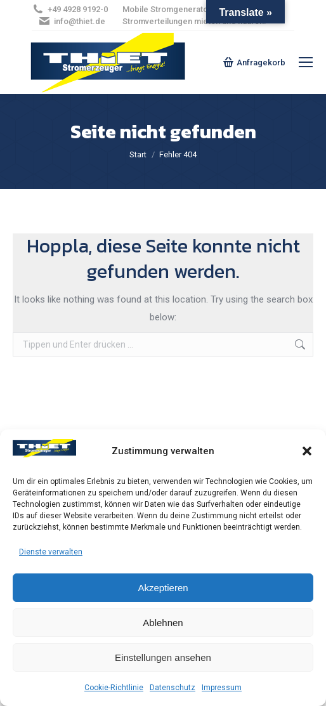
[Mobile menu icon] (305, 62)
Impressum (222, 687)
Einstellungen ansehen (163, 657)
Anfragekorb (254, 62)
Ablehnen (163, 622)
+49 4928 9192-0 (70, 9)
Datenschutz (172, 687)
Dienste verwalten (50, 551)
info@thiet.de (71, 21)
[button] (307, 451)
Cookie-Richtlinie (113, 687)
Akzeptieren (163, 587)
